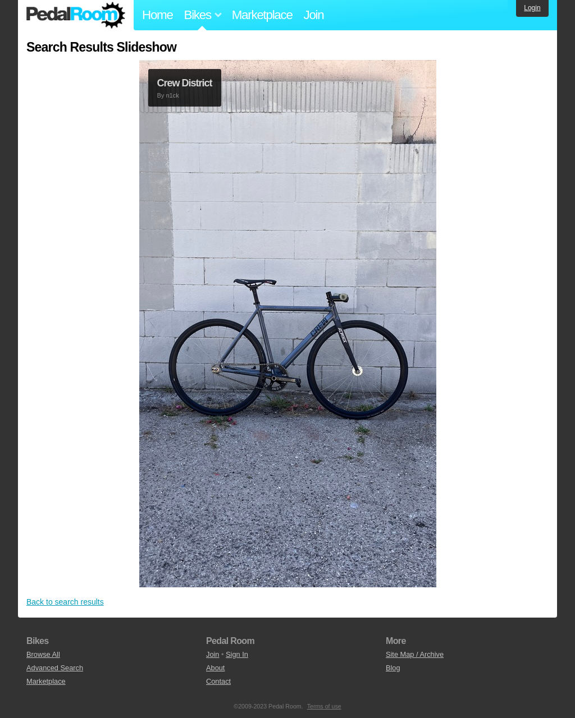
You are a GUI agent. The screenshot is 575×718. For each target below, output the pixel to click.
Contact (218, 681)
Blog (393, 668)
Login (532, 8)
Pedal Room (75, 15)
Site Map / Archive (415, 654)
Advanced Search (54, 668)
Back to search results (65, 601)
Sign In (237, 654)
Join (314, 15)
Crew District (184, 83)
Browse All (43, 654)
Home (157, 15)
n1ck (172, 95)
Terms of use (324, 706)
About (215, 668)
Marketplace (262, 15)
